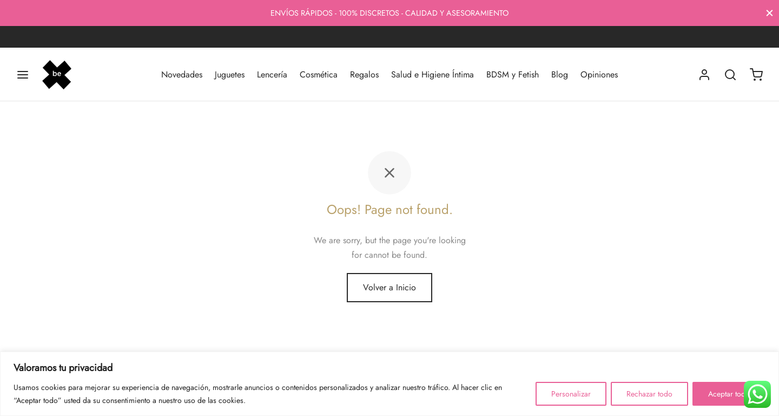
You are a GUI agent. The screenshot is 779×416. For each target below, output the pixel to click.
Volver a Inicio (389, 287)
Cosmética (319, 74)
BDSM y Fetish (512, 74)
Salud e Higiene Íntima (432, 74)
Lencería (272, 74)
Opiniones (599, 74)
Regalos (364, 74)
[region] (389, 384)
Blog (559, 74)
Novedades (181, 74)
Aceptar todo (729, 393)
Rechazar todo (649, 393)
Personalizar (571, 393)
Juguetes (230, 74)
